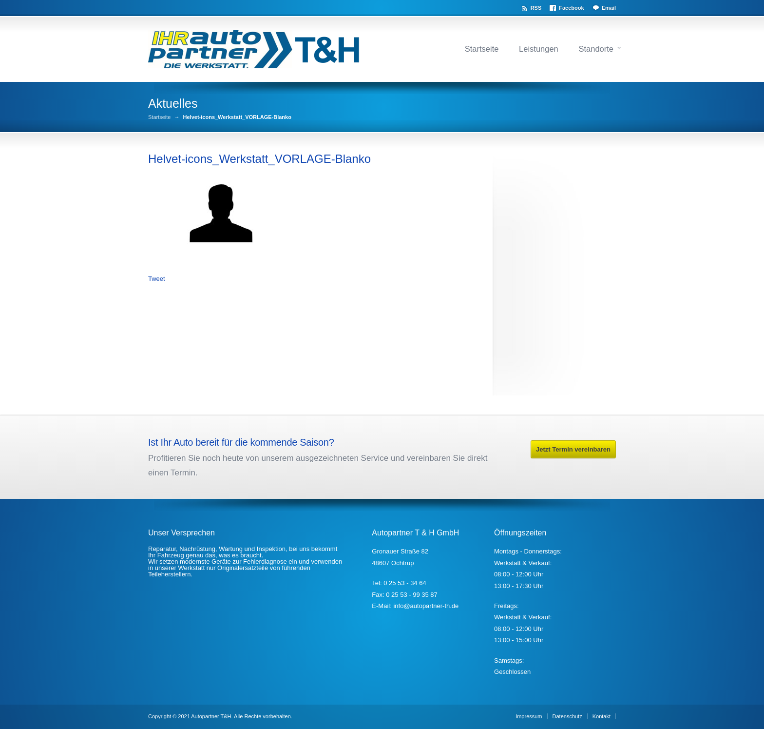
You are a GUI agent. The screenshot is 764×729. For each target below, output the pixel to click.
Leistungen (538, 48)
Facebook (571, 8)
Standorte (595, 48)
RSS (536, 8)
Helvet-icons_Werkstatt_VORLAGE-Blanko (259, 158)
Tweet (156, 278)
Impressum (529, 716)
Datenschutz (567, 716)
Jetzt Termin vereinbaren (573, 449)
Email (609, 8)
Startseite (482, 48)
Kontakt (601, 716)
